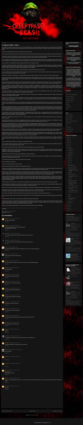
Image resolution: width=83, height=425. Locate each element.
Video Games (8, 212)
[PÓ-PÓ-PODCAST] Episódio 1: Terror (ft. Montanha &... (72, 183)
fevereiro (70, 201)
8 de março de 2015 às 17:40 (14, 294)
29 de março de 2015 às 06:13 (16, 349)
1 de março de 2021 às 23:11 (14, 386)
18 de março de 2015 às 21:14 (14, 342)
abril (69, 162)
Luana (6, 247)
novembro (70, 150)
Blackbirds (70, 172)
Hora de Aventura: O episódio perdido (75, 255)
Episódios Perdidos (69, 100)
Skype (69, 196)
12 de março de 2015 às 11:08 (14, 335)
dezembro (70, 148)
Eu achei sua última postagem (72, 199)
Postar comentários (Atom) (33, 415)
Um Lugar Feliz (69, 246)
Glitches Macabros (69, 117)
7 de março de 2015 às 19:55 (14, 233)
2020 (68, 139)
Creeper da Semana (70, 96)
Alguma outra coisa (71, 174)
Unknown (7, 218)
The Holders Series (69, 129)
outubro (69, 152)
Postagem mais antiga (57, 411)
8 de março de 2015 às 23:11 (14, 308)
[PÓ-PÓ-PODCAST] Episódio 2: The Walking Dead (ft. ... (73, 169)
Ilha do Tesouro (69, 119)
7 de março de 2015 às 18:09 (14, 225)
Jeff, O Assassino (74, 267)
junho (69, 159)
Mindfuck (67, 102)
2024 (68, 137)
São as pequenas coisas (72, 190)
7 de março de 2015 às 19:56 (14, 240)
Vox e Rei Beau (69, 131)
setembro (70, 153)
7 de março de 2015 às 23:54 (14, 260)
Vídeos (67, 108)
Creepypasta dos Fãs (70, 98)
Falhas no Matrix (69, 114)
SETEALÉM (68, 231)
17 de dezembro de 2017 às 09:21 (14, 370)
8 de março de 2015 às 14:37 (14, 288)
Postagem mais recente (7, 411)
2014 (68, 204)
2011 (68, 210)
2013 (68, 206)
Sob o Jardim (68, 127)
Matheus (6, 378)
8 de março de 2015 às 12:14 (14, 281)
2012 (68, 208)
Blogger (49, 422)
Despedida (73, 223)
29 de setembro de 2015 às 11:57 (15, 356)
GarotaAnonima (8, 349)
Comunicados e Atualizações (71, 94)
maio (69, 160)
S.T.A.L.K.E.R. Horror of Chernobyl (72, 188)
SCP (67, 125)
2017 (68, 144)
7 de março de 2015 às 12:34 (14, 218)
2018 (68, 142)
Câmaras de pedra (71, 165)
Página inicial (32, 411)
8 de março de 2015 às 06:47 (14, 267)
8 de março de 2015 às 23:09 (14, 301)
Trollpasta (68, 104)
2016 (68, 145)
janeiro (69, 202)
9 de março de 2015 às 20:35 (14, 329)
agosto (69, 155)
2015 (68, 147)
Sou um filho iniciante (70, 216)
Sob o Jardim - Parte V (72, 167)
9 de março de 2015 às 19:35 (14, 315)
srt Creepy (7, 233)
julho (69, 157)
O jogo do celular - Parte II (73, 185)
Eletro (6, 370)
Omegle (69, 178)
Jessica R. (7, 335)
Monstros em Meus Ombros (71, 121)
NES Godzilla (68, 123)
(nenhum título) (74, 276)
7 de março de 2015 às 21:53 (13, 247)
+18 (66, 92)
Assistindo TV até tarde (72, 180)
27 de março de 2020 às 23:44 (14, 378)
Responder (7, 221)
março (69, 164)
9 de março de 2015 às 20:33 (14, 322)
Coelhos (69, 194)
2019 (68, 140)
